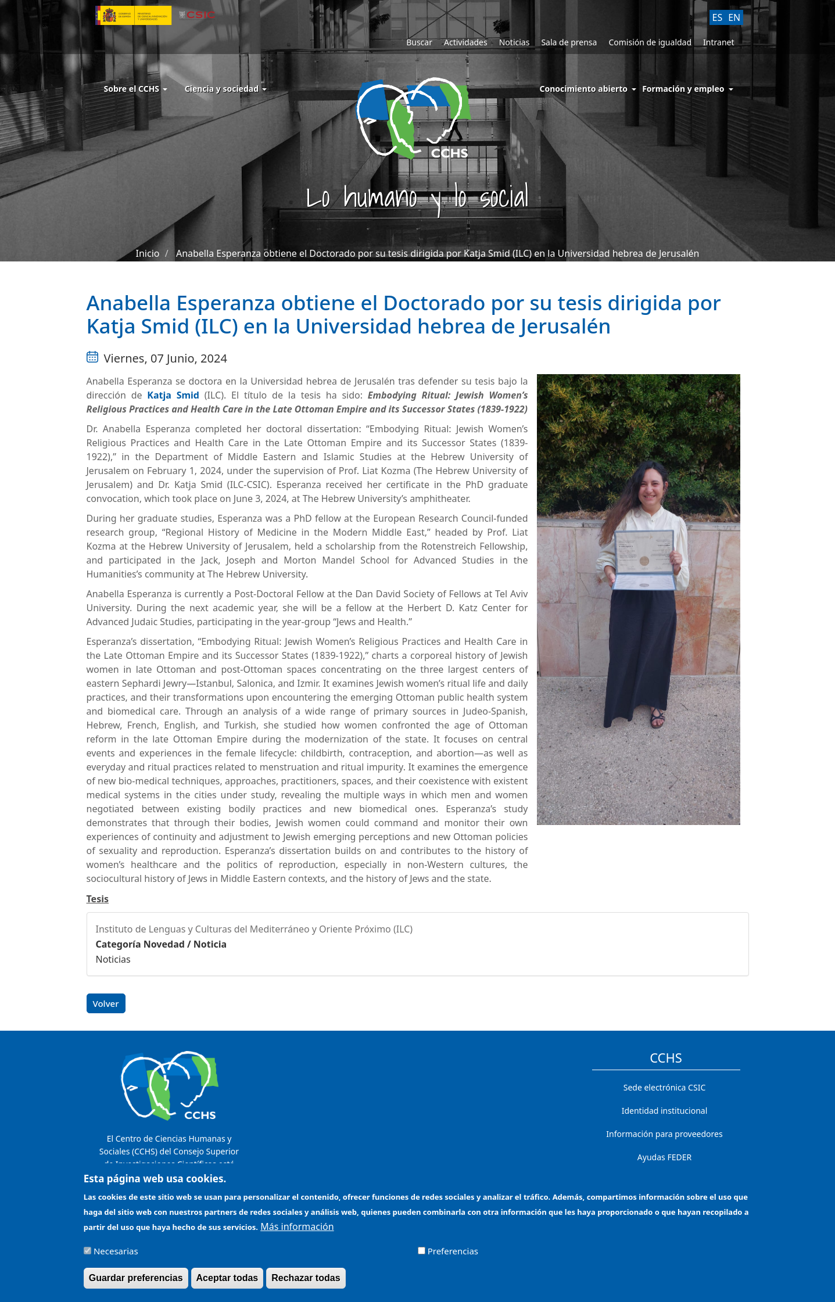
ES (717, 17)
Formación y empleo (683, 88)
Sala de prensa (569, 42)
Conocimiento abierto (584, 88)
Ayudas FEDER (664, 1157)
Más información (297, 1231)
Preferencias (453, 1256)
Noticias (514, 42)
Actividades (466, 42)
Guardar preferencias (136, 1283)
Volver (106, 1003)
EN (734, 17)
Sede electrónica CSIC (664, 1087)
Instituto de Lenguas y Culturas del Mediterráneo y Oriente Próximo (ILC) (254, 929)
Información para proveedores (664, 1133)
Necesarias (116, 1256)
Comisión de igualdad (649, 42)
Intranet (718, 42)
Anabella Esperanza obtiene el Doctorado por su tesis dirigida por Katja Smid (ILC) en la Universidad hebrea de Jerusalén (438, 253)
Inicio (148, 253)
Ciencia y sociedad (226, 88)
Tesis (98, 898)
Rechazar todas (305, 1283)
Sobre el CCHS (135, 88)
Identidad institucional (665, 1110)
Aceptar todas (227, 1283)
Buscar (419, 42)
